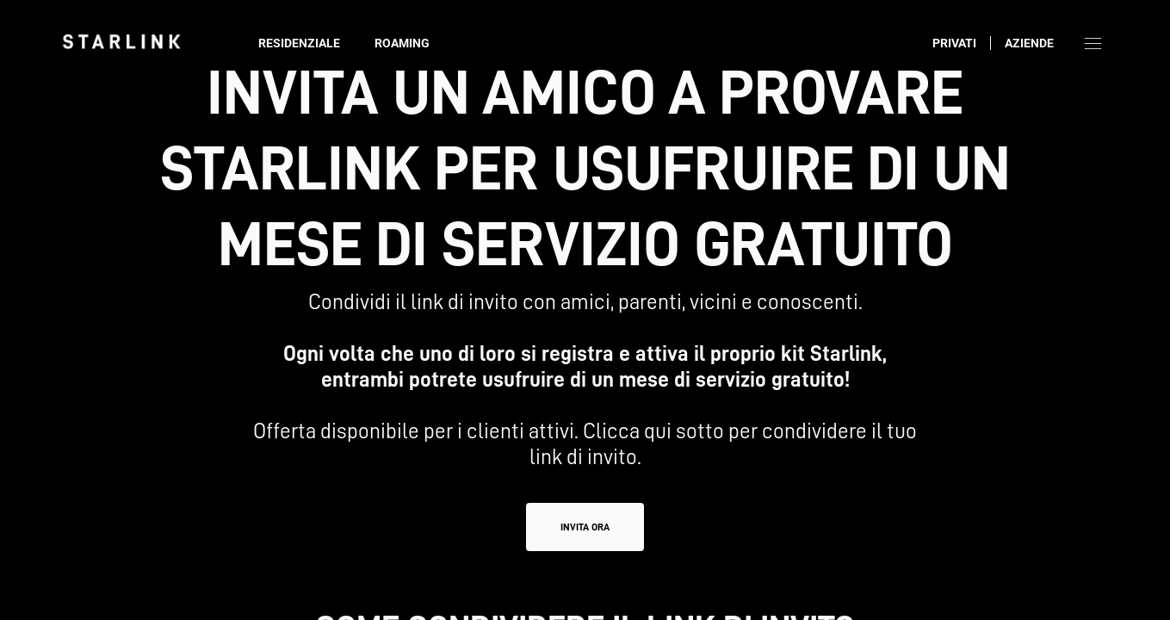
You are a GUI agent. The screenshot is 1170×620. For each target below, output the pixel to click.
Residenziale (299, 43)
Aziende (1029, 43)
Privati (954, 43)
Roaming (402, 43)
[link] (121, 41)
